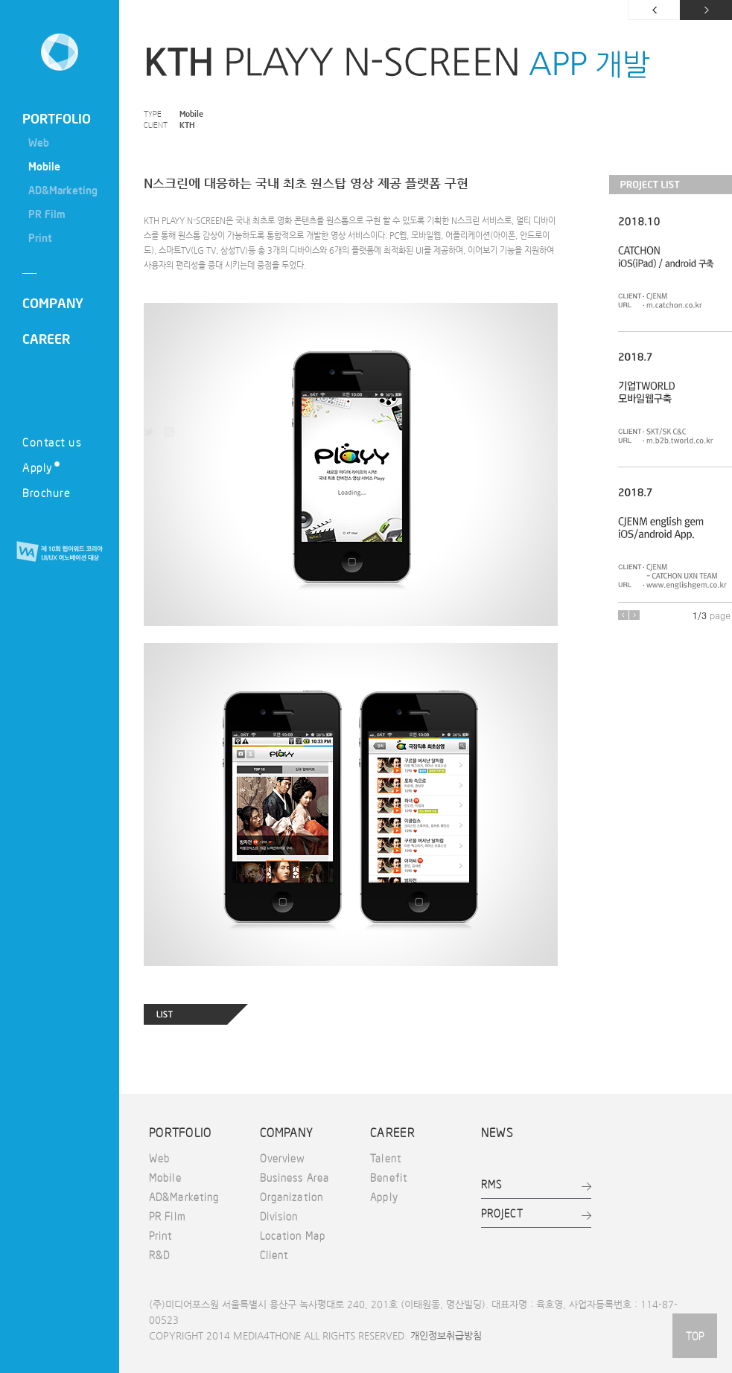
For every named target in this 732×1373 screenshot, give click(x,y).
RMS (491, 1184)
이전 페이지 (654, 10)
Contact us (51, 442)
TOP (695, 1335)
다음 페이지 (706, 10)
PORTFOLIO (56, 118)
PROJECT (502, 1213)
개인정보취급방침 (446, 1335)
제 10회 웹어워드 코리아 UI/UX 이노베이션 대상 (59, 552)
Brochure (46, 492)
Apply (41, 467)
